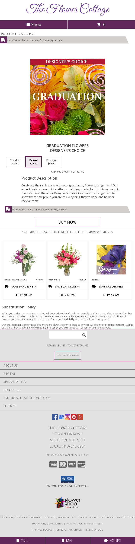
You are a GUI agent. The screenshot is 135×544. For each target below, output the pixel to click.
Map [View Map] (67, 540)
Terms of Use (94, 529)
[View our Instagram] (67, 419)
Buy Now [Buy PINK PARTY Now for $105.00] (67, 295)
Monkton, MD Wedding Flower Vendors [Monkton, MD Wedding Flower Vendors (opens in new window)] (107, 517)
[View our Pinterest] (74, 419)
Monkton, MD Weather (47, 523)
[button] (67, 479)
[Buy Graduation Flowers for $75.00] (67, 222)
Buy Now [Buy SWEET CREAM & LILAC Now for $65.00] (24, 295)
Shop (33, 24)
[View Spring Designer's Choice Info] (111, 259)
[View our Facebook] (55, 419)
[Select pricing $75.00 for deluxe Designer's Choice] (33, 162)
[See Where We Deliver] (67, 355)
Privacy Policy (42, 529)
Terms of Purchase (68, 529)
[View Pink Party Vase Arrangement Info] (67, 259)
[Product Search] (68, 335)
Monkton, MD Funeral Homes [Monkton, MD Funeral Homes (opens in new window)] (20, 517)
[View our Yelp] (80, 419)
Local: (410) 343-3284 (67, 446)
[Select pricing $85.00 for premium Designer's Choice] (51, 162)
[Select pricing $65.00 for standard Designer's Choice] (15, 162)
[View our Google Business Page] (61, 419)
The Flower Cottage (67, 10)
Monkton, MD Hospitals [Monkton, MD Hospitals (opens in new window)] (60, 517)
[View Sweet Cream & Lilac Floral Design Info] (24, 259)
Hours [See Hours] (112, 540)
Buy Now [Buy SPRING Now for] (111, 295)
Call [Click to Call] (22, 540)
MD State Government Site (84, 523)
